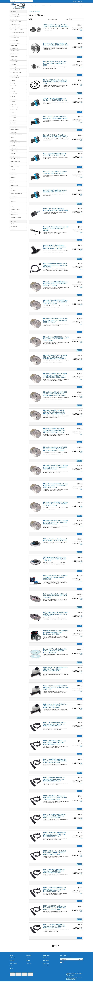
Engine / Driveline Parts (15, 142)
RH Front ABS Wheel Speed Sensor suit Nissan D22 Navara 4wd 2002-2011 (55, 81)
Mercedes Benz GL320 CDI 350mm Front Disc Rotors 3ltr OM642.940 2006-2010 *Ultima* (55, 283)
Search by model (16, 16)
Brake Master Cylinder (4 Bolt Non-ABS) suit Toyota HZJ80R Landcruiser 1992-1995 (55, 705)
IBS (13, 88)
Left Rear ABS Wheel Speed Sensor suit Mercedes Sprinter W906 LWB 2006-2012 (55, 265)
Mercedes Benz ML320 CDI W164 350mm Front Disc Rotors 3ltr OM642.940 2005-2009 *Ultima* (55, 393)
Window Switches (14, 214)
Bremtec (14, 67)
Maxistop (14, 99)
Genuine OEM (15, 77)
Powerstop (14, 109)
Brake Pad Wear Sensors (18, 32)
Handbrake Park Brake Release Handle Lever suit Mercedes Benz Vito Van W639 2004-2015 (54, 246)
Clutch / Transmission (15, 158)
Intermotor (14, 93)
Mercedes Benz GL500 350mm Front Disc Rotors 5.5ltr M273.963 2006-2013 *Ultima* (56, 338)
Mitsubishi (14, 19)
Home (28, 5)
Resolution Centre (13, 963)
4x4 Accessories (14, 148)
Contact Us (43, 5)
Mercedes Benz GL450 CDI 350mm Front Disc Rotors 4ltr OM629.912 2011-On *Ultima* (55, 320)
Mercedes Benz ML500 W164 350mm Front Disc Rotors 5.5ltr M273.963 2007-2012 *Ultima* (54, 430)
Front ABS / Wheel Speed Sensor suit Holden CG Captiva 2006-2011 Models (55, 228)
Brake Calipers (15, 27)
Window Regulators (15, 129)
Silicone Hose (13, 196)
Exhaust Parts (13, 177)
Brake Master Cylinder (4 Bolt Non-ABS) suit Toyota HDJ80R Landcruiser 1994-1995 (55, 669)
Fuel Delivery (13, 182)
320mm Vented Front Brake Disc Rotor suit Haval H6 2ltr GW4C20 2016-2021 (54, 559)
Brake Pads (15, 35)
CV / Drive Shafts (14, 164)
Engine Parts (13, 172)
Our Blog (28, 960)
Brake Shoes (15, 40)
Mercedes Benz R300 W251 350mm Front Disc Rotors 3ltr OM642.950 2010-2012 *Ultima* (55, 485)
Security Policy (46, 965)
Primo (13, 112)
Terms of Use (46, 957)
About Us (37, 5)
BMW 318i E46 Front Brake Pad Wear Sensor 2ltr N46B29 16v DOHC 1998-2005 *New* (54, 779)
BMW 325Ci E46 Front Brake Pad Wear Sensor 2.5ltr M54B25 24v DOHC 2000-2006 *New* (54, 907)
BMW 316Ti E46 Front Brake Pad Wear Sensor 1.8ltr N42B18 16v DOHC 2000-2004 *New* (54, 724)
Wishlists (75, 1)
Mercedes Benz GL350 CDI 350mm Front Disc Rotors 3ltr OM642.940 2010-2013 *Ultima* (55, 302)
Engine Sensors (14, 174)
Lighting (12, 137)
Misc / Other (13, 190)
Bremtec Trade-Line (17, 72)
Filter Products (14, 11)
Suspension (13, 198)
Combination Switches (15, 161)
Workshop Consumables (16, 217)
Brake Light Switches (17, 29)
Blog (32, 5)
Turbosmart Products (15, 209)
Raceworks (13, 145)
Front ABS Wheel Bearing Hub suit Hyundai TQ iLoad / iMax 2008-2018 (55, 44)
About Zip (49, 5)
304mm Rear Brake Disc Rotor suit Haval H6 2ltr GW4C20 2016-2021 (55, 539)
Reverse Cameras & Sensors (16, 193)
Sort (67, 19)
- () (80, 5)
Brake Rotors (15, 37)
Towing (12, 206)
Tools (12, 204)
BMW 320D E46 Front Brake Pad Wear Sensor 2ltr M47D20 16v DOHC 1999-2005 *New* (54, 852)
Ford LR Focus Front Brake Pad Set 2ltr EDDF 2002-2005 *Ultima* (55, 191)
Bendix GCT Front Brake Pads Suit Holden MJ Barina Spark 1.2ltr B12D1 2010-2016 (55, 650)
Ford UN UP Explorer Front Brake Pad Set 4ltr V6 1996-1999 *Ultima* (55, 117)
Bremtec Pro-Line (16, 69)
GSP (13, 83)
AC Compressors (14, 150)
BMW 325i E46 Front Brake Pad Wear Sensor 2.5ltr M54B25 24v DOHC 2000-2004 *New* (54, 926)
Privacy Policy (46, 960)
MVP (13, 101)
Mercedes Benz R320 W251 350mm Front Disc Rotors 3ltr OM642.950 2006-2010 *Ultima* (55, 503)
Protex (14, 115)
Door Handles (13, 140)
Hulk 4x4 (14, 85)
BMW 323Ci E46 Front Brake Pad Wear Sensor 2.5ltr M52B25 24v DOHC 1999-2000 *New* (54, 889)
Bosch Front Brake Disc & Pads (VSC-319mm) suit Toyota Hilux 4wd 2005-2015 (55, 577)
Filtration (12, 180)
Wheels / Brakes (16, 21)
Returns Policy (14, 226)
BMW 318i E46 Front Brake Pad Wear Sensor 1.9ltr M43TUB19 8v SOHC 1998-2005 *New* (55, 797)
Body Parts (13, 153)
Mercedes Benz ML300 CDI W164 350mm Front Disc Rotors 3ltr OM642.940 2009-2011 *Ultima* (55, 375)
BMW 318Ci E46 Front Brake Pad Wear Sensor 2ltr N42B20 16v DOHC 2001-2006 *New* (54, 742)
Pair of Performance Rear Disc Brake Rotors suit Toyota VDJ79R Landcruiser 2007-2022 (55, 632)
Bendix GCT (15, 61)
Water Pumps (13, 132)
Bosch (14, 64)
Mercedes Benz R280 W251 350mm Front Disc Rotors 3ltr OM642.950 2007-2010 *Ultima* (55, 467)
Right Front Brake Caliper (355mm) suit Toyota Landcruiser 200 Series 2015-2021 (55, 614)
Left (13, 96)
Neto (75, 979)
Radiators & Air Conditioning (16, 134)
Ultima (14, 120)
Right (14, 117)
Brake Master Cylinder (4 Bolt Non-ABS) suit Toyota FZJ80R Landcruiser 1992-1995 (56, 687)
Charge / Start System (15, 156)
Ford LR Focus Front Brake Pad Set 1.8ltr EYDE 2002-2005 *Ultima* (55, 154)
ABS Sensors (16, 24)
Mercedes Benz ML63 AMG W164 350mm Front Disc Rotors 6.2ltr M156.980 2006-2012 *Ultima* (55, 448)
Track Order (12, 960)
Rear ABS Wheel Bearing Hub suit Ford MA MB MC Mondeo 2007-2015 (54, 63)
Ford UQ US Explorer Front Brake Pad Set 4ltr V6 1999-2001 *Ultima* (55, 136)
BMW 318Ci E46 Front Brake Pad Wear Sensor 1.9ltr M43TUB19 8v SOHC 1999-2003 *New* (55, 760)
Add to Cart (79, 38)
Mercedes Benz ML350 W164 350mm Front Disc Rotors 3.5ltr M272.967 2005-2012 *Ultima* (54, 412)
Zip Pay (11, 965)
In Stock (15, 48)
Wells (14, 123)
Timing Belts (13, 201)
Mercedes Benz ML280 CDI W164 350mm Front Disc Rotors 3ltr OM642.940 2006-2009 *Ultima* (55, 357)
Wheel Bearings (16, 43)
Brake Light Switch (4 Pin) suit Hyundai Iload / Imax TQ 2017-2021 (55, 209)
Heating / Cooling (14, 185)
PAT (14, 104)
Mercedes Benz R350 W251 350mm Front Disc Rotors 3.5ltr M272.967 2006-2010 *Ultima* (55, 522)
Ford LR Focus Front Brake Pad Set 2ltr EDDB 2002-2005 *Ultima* (55, 172)
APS (14, 59)
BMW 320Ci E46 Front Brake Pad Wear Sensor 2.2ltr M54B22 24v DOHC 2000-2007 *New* (54, 834)
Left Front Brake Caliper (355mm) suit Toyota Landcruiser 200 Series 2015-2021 (55, 595)
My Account (12, 957)
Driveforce (15, 75)
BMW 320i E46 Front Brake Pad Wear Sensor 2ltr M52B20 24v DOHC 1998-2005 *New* (54, 871)
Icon (13, 91)
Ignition (12, 188)
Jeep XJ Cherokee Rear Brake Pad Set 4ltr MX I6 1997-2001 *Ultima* (55, 99)
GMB (14, 80)
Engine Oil (13, 169)
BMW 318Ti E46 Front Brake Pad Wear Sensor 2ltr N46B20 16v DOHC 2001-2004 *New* (54, 816)
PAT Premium (15, 107)
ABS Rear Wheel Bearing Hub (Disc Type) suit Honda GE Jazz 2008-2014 (56, 25)
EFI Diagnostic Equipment (16, 166)
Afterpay (11, 968)
